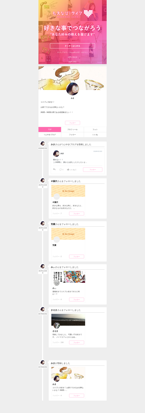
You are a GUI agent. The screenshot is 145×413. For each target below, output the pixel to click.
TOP (50, 129)
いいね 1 (71, 170)
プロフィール (72, 129)
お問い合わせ (72, 57)
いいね (95, 135)
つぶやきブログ (50, 135)
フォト (95, 129)
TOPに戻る (72, 62)
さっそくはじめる (72, 45)
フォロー (72, 123)
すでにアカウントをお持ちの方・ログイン (72, 52)
